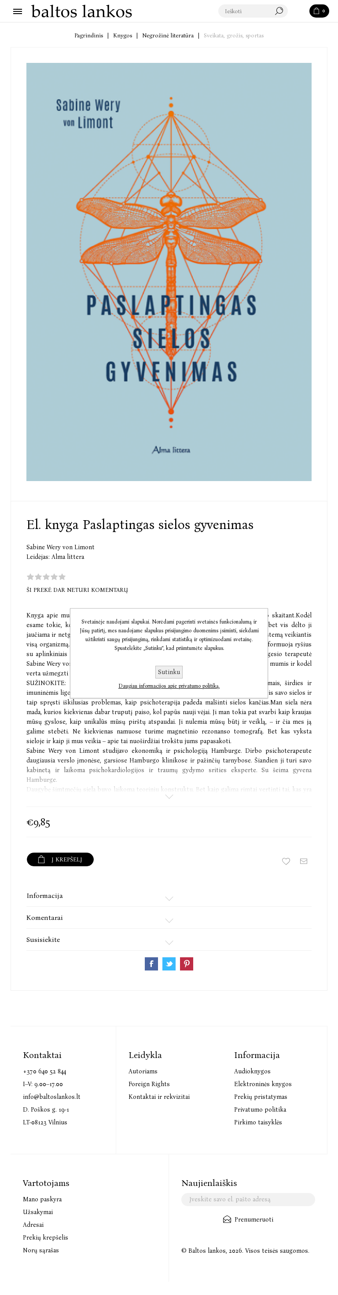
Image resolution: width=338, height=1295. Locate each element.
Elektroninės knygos (263, 1084)
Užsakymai (38, 1212)
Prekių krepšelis (45, 1237)
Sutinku (169, 672)
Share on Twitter (169, 963)
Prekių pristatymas (260, 1097)
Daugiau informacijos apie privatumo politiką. (169, 686)
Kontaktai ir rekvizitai (159, 1097)
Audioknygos (252, 1071)
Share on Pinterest (186, 963)
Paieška (299, 11)
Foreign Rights (149, 1084)
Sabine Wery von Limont (60, 547)
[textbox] (253, 11)
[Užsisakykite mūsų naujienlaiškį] (248, 1199)
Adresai (33, 1225)
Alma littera (67, 557)
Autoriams (143, 1071)
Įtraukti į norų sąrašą (286, 861)
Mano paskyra (42, 1199)
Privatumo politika (260, 1109)
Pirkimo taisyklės (258, 1122)
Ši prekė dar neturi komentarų (77, 590)
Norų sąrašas (41, 1250)
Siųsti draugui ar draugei (303, 861)
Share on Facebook (151, 963)
